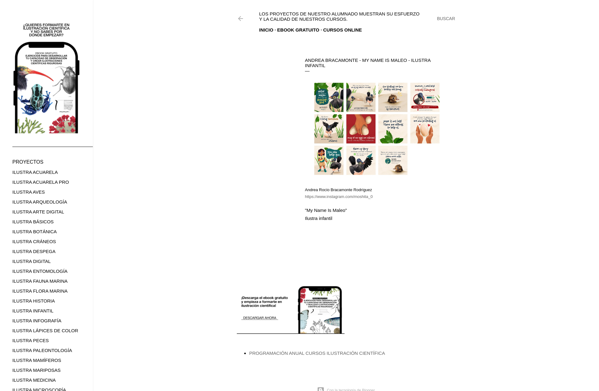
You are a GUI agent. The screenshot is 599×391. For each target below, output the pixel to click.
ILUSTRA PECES (30, 340)
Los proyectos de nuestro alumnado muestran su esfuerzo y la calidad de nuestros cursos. (339, 16)
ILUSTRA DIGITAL (31, 261)
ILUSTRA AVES (28, 192)
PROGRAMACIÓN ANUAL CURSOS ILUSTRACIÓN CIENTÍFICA (317, 353)
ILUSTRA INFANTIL (33, 310)
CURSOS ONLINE (342, 29)
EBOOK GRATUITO (298, 29)
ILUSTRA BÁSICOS (33, 221)
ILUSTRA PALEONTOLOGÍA (42, 350)
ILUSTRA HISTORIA (33, 300)
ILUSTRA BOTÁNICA (34, 231)
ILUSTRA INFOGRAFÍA (36, 320)
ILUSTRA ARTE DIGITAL (38, 211)
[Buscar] (446, 18)
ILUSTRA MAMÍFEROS (36, 360)
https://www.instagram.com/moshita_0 (339, 196)
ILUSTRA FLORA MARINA (39, 291)
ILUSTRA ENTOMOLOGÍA (39, 271)
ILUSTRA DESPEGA (33, 251)
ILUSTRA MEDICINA (34, 380)
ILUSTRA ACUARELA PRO (40, 182)
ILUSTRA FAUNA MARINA (39, 281)
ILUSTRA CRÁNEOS (34, 241)
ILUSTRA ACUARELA (35, 172)
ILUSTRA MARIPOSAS (36, 370)
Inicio (266, 29)
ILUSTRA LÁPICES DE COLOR (45, 330)
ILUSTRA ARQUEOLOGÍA (39, 201)
